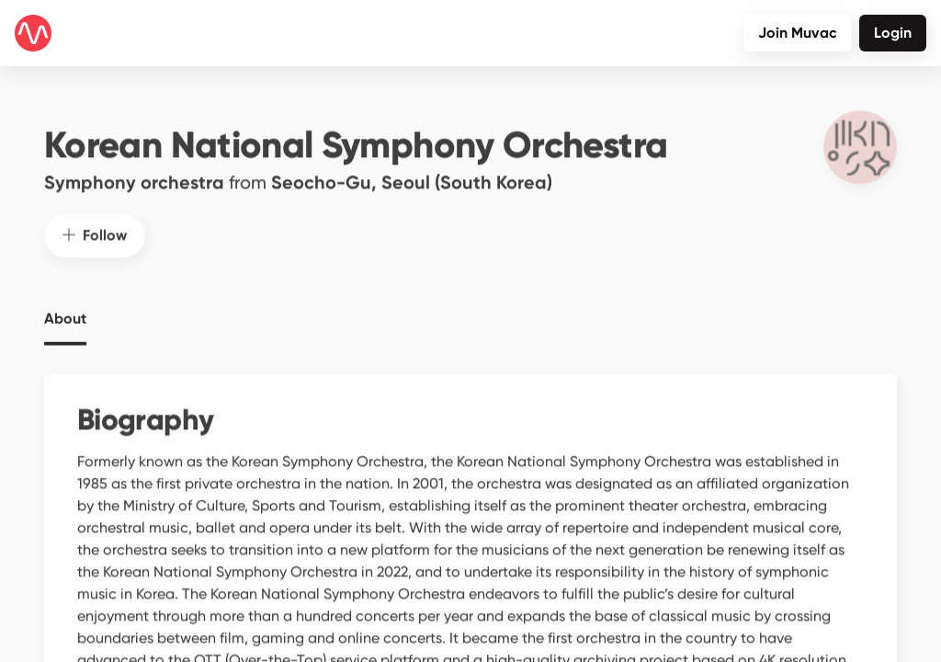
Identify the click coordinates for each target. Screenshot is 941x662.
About (65, 309)
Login (893, 32)
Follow (94, 225)
